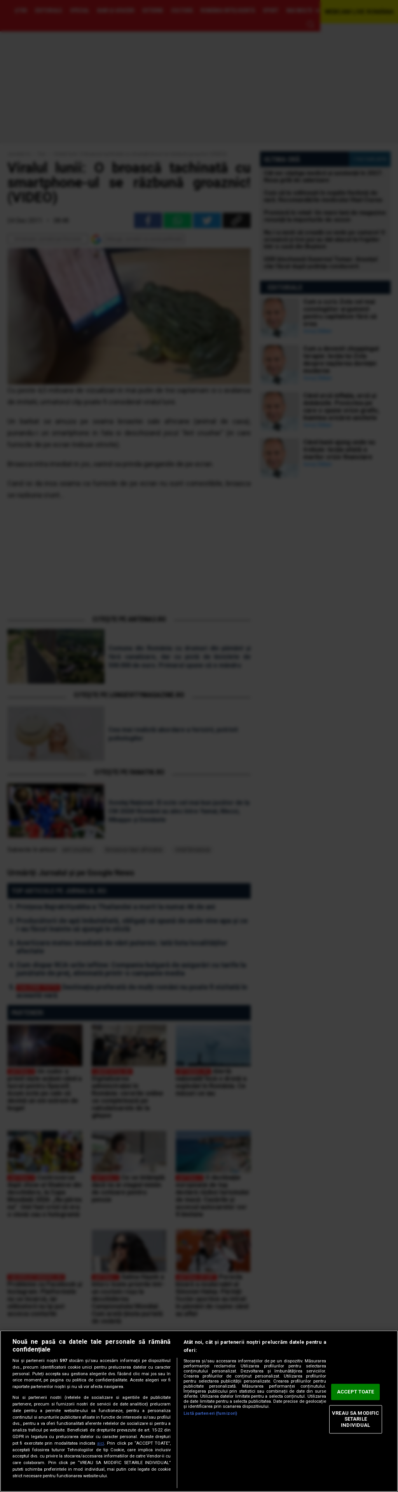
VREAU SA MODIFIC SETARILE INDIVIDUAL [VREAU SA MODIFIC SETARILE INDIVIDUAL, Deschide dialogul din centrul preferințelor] (355, 1419)
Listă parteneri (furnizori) (210, 1413)
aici (100, 1443)
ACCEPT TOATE (355, 1392)
